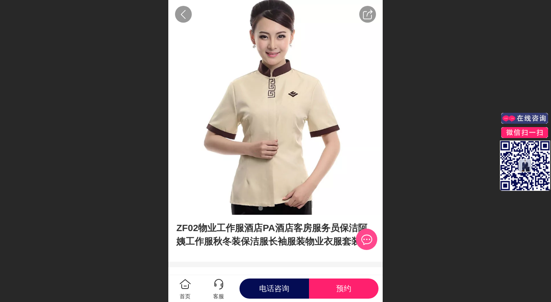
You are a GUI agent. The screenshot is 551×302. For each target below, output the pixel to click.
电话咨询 (274, 288)
